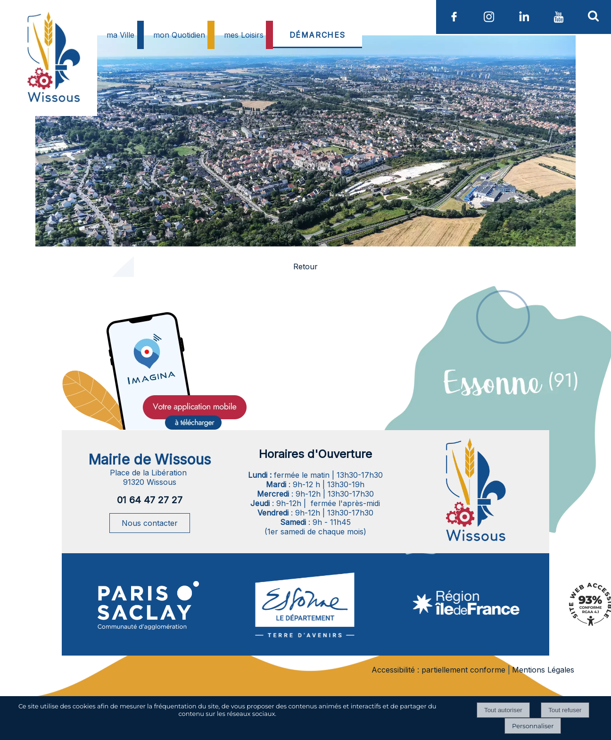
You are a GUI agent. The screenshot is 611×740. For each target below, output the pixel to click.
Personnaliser (532, 726)
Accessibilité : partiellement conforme (438, 669)
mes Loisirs (244, 35)
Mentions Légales (543, 669)
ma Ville (120, 35)
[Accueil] (52, 80)
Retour (305, 266)
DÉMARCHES (317, 35)
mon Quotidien (179, 35)
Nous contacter (150, 523)
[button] (593, 15)
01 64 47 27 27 (149, 500)
